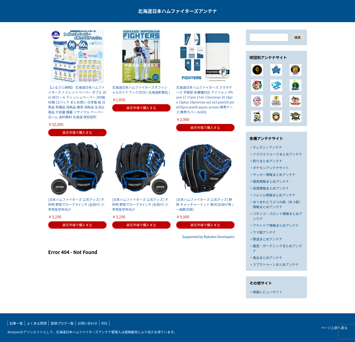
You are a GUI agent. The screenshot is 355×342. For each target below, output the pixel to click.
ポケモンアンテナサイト (271, 167)
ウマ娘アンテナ (264, 232)
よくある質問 (37, 323)
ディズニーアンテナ (267, 147)
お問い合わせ (87, 323)
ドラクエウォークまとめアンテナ (277, 154)
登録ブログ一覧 (62, 323)
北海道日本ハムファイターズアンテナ (177, 11)
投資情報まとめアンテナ (271, 188)
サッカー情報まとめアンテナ (274, 174)
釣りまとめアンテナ (267, 161)
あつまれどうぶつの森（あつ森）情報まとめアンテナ (277, 204)
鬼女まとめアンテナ (267, 257)
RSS (104, 323)
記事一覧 (16, 323)
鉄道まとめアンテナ (267, 239)
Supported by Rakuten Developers (208, 236)
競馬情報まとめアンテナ (271, 181)
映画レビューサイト (268, 292)
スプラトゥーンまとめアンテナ (276, 264)
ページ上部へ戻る (334, 327)
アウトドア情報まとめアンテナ (276, 225)
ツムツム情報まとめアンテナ (274, 195)
